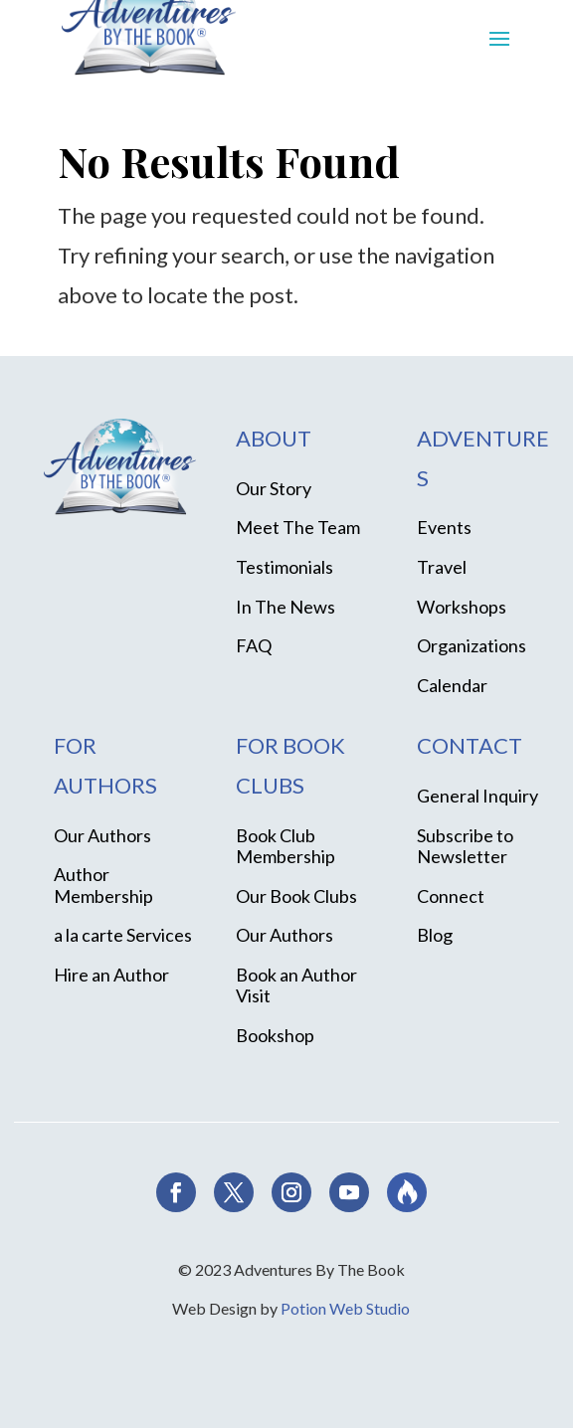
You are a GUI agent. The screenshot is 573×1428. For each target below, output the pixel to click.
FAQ (254, 645)
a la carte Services (123, 935)
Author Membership (103, 885)
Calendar (452, 685)
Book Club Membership (285, 846)
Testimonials (284, 567)
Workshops (461, 607)
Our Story (273, 488)
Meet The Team (298, 527)
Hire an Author (111, 974)
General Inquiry (477, 795)
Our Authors (102, 835)
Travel (442, 567)
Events (444, 527)
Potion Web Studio (345, 1308)
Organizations (471, 645)
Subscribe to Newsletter (465, 846)
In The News (285, 607)
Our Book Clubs (296, 896)
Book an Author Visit (296, 985)
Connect (450, 896)
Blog (435, 935)
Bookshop (275, 1035)
